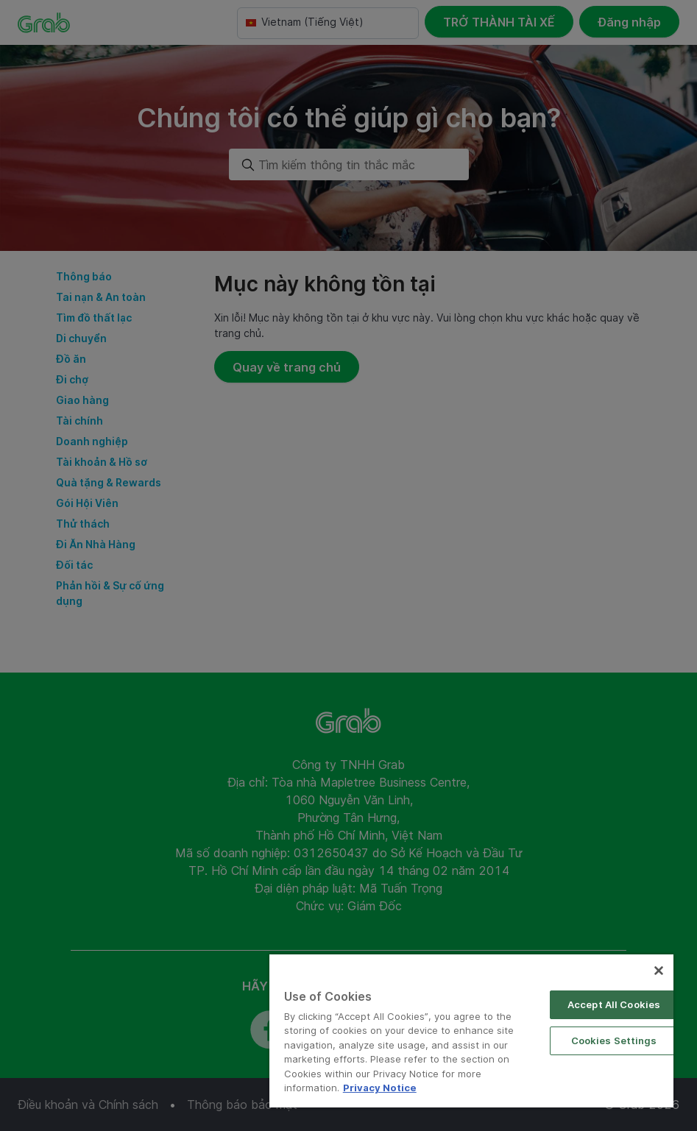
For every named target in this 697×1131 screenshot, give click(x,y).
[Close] (658, 970)
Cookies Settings (614, 1040)
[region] (471, 1030)
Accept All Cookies (613, 1004)
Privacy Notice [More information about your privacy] (380, 1087)
